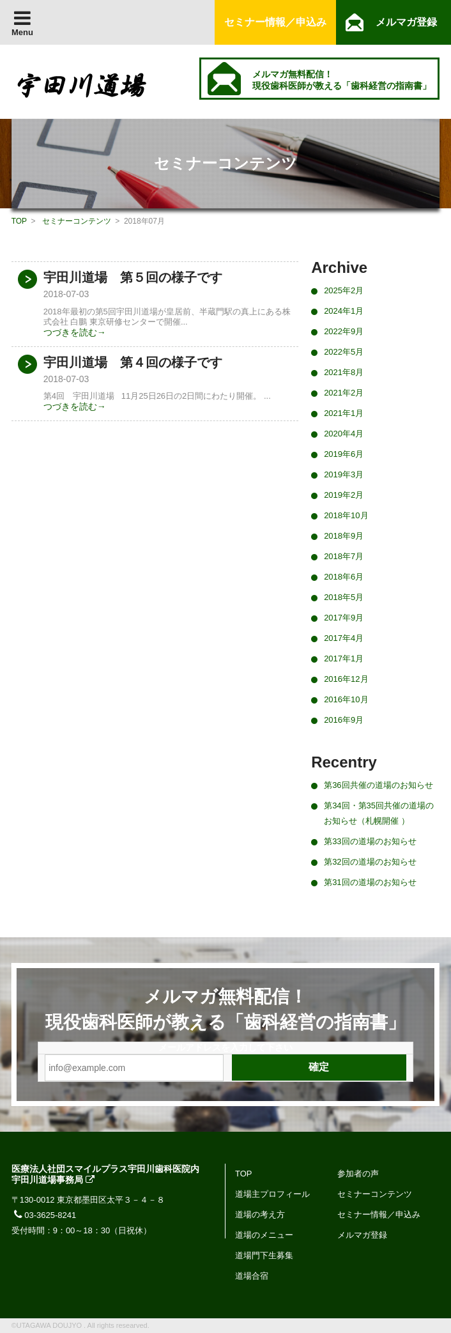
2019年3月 (343, 474)
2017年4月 (343, 638)
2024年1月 (343, 311)
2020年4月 (343, 433)
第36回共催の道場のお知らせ (378, 785)
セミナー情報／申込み (378, 1214)
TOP (19, 221)
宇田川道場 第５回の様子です (132, 277)
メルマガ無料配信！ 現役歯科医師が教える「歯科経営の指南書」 (341, 80)
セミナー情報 (275, 22)
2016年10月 (346, 699)
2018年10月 (346, 515)
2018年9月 (343, 536)
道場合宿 (251, 1276)
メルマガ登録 (362, 1235)
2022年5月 (343, 352)
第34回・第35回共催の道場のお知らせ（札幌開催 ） (379, 813)
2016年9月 (343, 720)
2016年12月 (346, 679)
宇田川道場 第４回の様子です (132, 362)
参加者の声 (358, 1173)
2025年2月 (343, 290)
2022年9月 (343, 331)
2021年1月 (343, 413)
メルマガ (406, 22)
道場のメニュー (264, 1235)
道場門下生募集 (264, 1255)
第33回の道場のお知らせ (370, 841)
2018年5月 (343, 597)
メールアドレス (189, 1047)
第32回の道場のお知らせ (370, 862)
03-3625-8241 (44, 1215)
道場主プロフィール (272, 1194)
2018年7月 (343, 556)
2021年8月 (343, 372)
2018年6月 (343, 577)
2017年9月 (343, 617)
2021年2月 (343, 392)
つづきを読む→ (74, 332)
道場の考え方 (260, 1214)
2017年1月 (343, 658)
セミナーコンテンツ (76, 221)
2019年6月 (343, 454)
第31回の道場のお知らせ (370, 882)
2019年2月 (343, 495)
